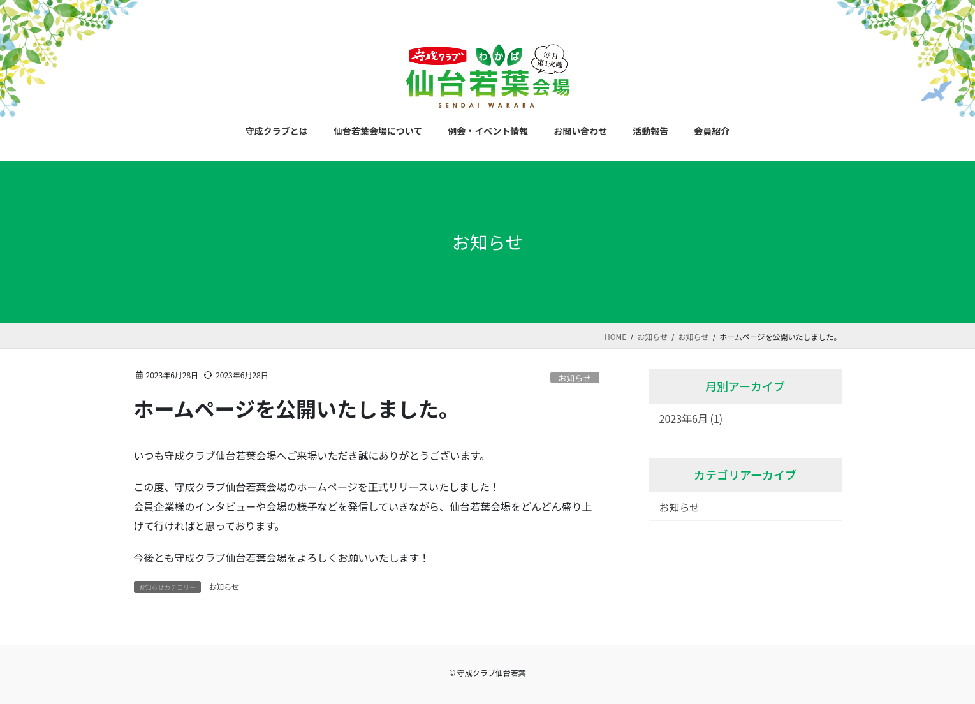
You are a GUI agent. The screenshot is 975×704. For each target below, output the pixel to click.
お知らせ (575, 378)
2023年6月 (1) (691, 418)
